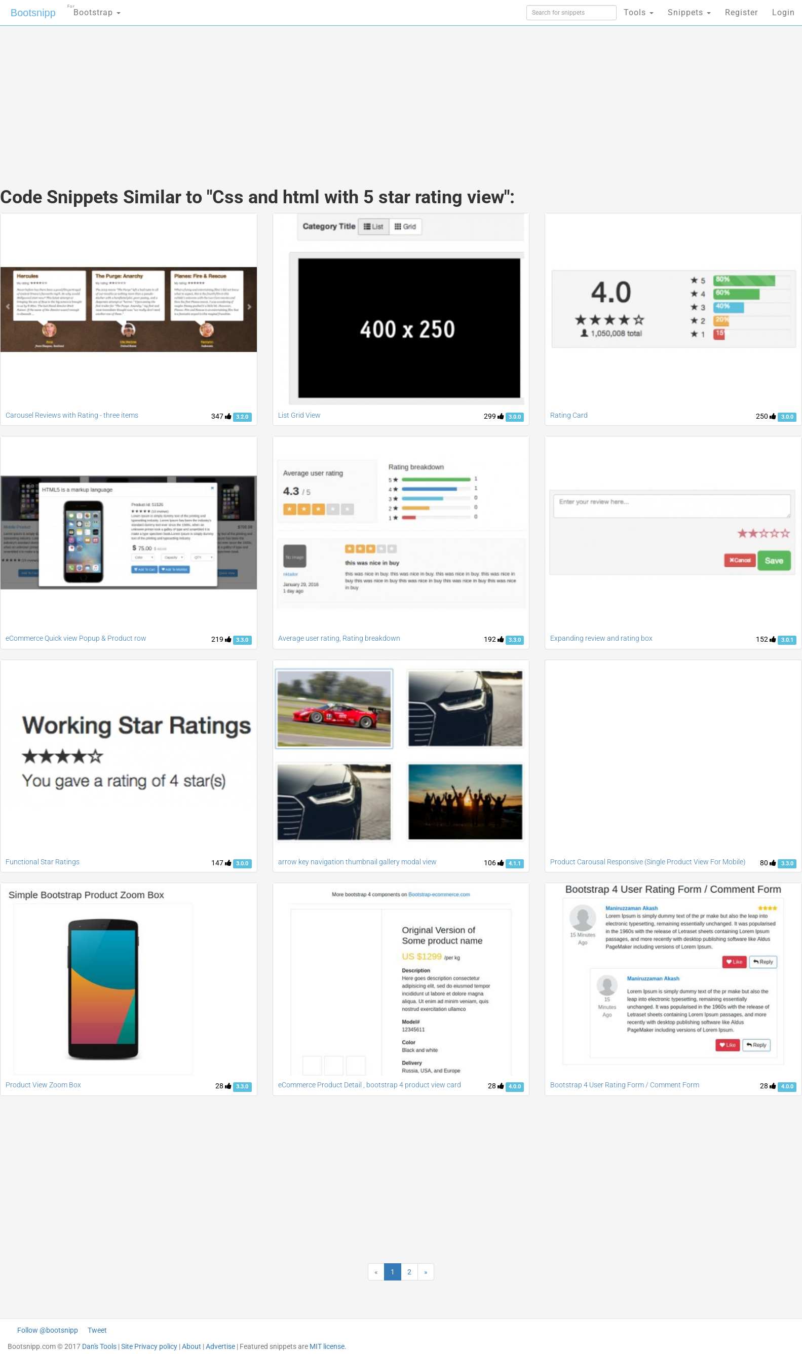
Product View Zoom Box (43, 1085)
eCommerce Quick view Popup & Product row (76, 638)
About (191, 1346)
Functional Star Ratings (43, 862)
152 (766, 639)
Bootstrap (94, 9)
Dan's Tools (99, 1346)
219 (221, 639)
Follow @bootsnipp (47, 1330)
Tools (639, 12)
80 (768, 863)
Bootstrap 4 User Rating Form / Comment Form (624, 1085)
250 (766, 416)
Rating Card (569, 415)
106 (494, 863)
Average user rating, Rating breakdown (339, 638)
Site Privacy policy (149, 1346)
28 (223, 1086)
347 (221, 416)
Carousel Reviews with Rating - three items (72, 415)
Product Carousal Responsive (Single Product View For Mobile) (648, 862)
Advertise (220, 1346)
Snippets (689, 12)
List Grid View (299, 415)
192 (494, 639)
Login (783, 12)
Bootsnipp (33, 12)
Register (741, 12)
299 (494, 416)
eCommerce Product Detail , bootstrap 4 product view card (369, 1085)
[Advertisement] (325, 96)
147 (221, 863)
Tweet (97, 1330)
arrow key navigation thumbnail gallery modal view (357, 862)
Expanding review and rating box (601, 638)
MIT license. (328, 1346)
